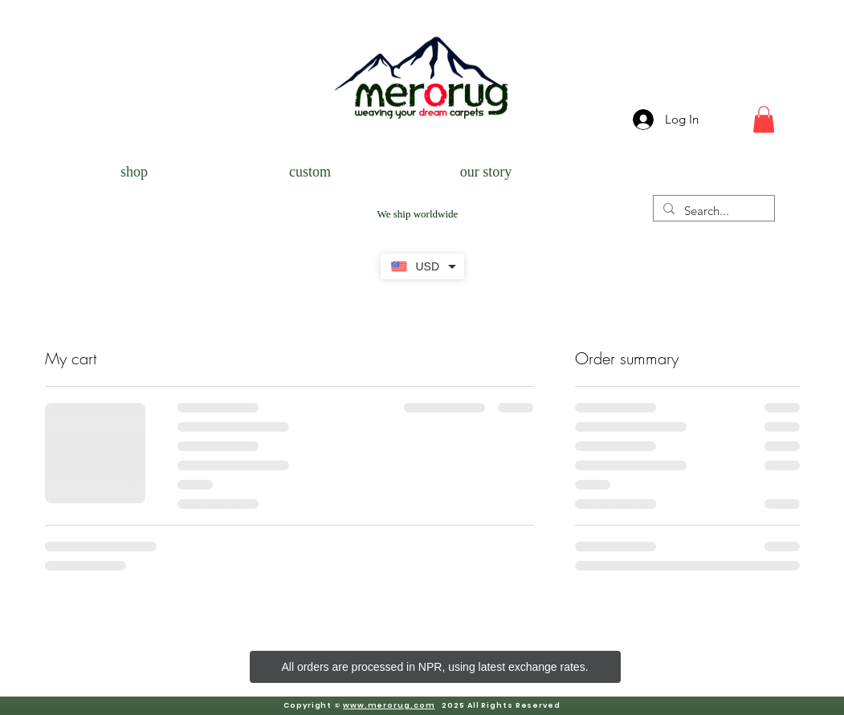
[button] (763, 119)
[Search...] (712, 210)
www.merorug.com (389, 705)
